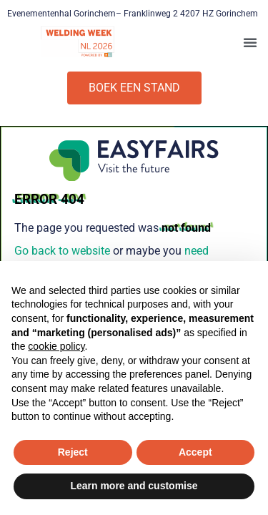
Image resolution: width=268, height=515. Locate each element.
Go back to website (62, 251)
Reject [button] (73, 452)
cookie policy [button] (56, 346)
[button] (250, 42)
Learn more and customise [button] (133, 485)
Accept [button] (195, 452)
